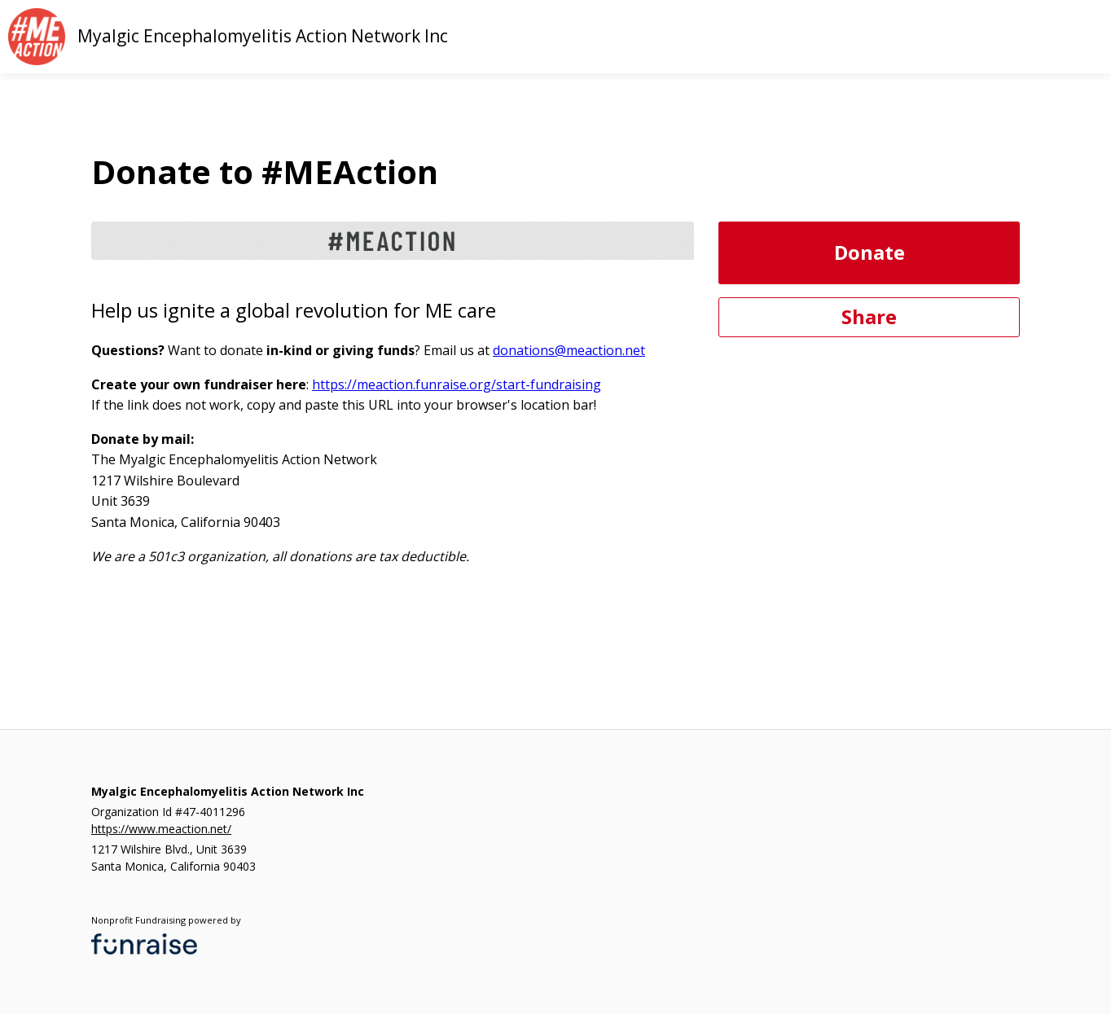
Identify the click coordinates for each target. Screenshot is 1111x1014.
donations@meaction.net (569, 350)
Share (869, 316)
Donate (869, 252)
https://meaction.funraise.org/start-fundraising (456, 384)
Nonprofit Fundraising (138, 920)
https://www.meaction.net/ (161, 828)
